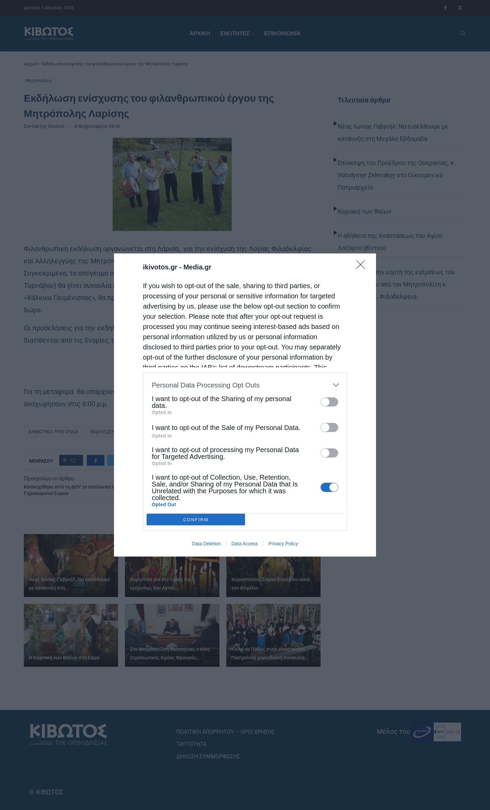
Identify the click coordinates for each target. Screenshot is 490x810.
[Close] (362, 266)
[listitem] (245, 385)
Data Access (244, 543)
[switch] (329, 402)
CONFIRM (196, 519)
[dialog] (245, 405)
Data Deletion (206, 543)
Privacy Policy (283, 543)
